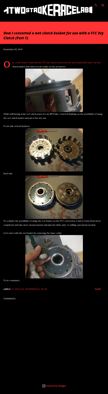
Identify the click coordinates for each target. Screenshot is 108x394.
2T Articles (18, 289)
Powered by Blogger (54, 385)
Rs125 (44, 289)
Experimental (32, 289)
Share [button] (98, 289)
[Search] (96, 5)
